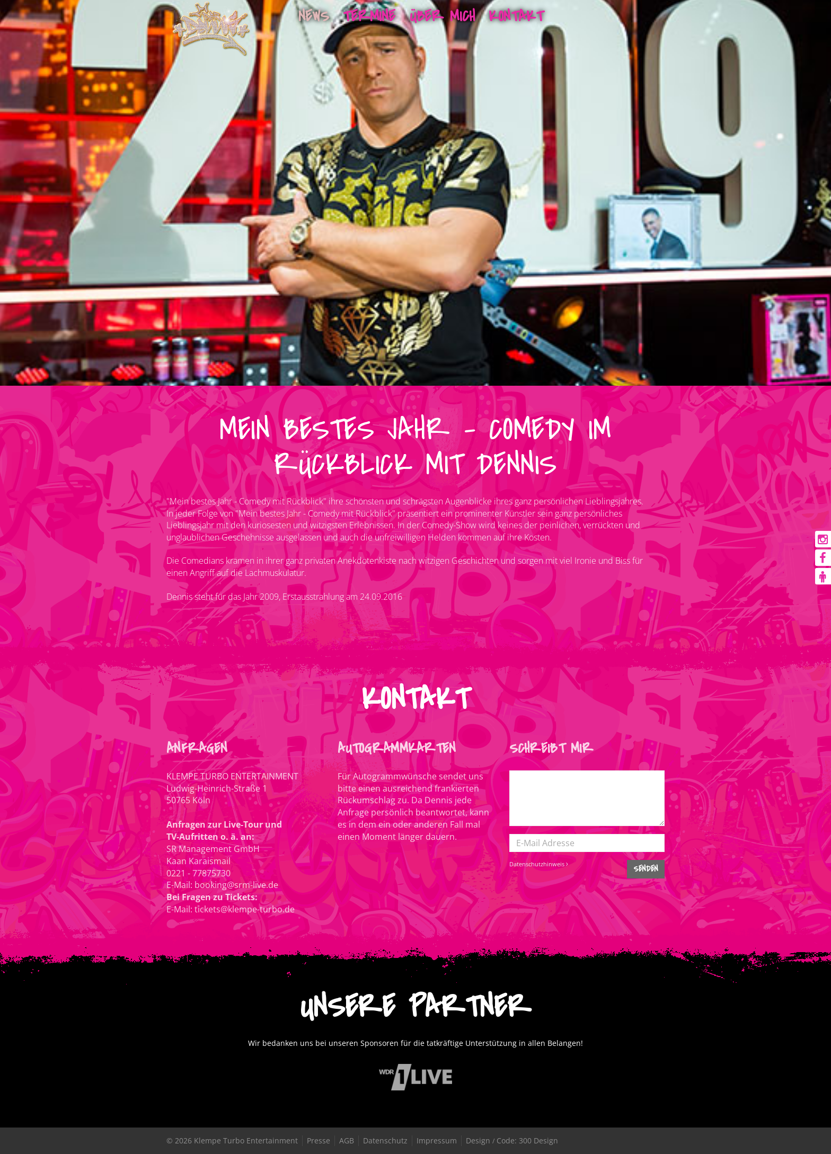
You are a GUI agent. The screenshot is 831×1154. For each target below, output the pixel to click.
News (314, 16)
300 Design (538, 1140)
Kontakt (516, 16)
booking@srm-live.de (236, 885)
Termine (369, 16)
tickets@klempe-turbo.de (245, 909)
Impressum (437, 1140)
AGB (346, 1140)
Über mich (442, 16)
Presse (318, 1140)
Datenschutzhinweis (538, 864)
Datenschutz (385, 1140)
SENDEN (645, 869)
